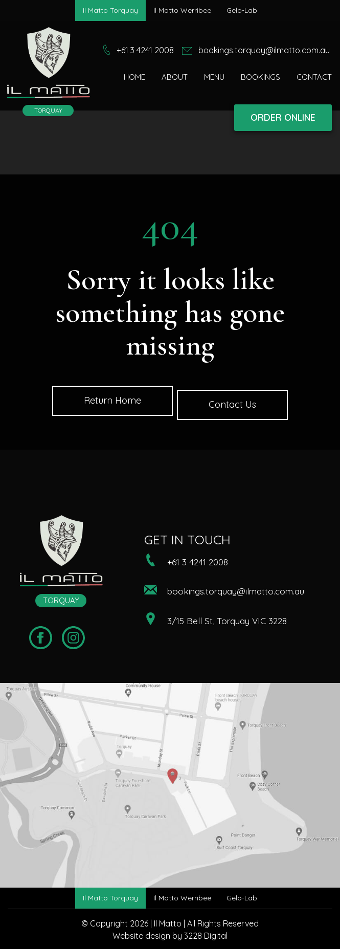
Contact (314, 77)
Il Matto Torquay (110, 10)
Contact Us (232, 404)
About (175, 77)
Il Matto (168, 923)
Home (134, 77)
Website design (141, 936)
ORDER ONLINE (283, 117)
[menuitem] (134, 77)
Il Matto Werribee (182, 10)
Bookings (260, 77)
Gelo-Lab (241, 10)
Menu (214, 77)
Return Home (112, 400)
